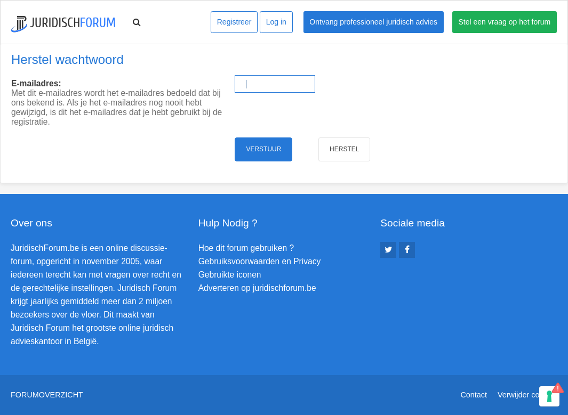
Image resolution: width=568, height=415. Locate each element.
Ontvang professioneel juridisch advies (373, 22)
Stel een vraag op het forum (505, 22)
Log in (276, 22)
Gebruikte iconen (229, 274)
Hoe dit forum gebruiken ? (246, 248)
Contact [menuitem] (473, 394)
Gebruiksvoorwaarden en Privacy (259, 261)
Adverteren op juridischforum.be (257, 287)
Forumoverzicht (47, 394)
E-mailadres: (36, 83)
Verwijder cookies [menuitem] (527, 394)
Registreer (234, 22)
